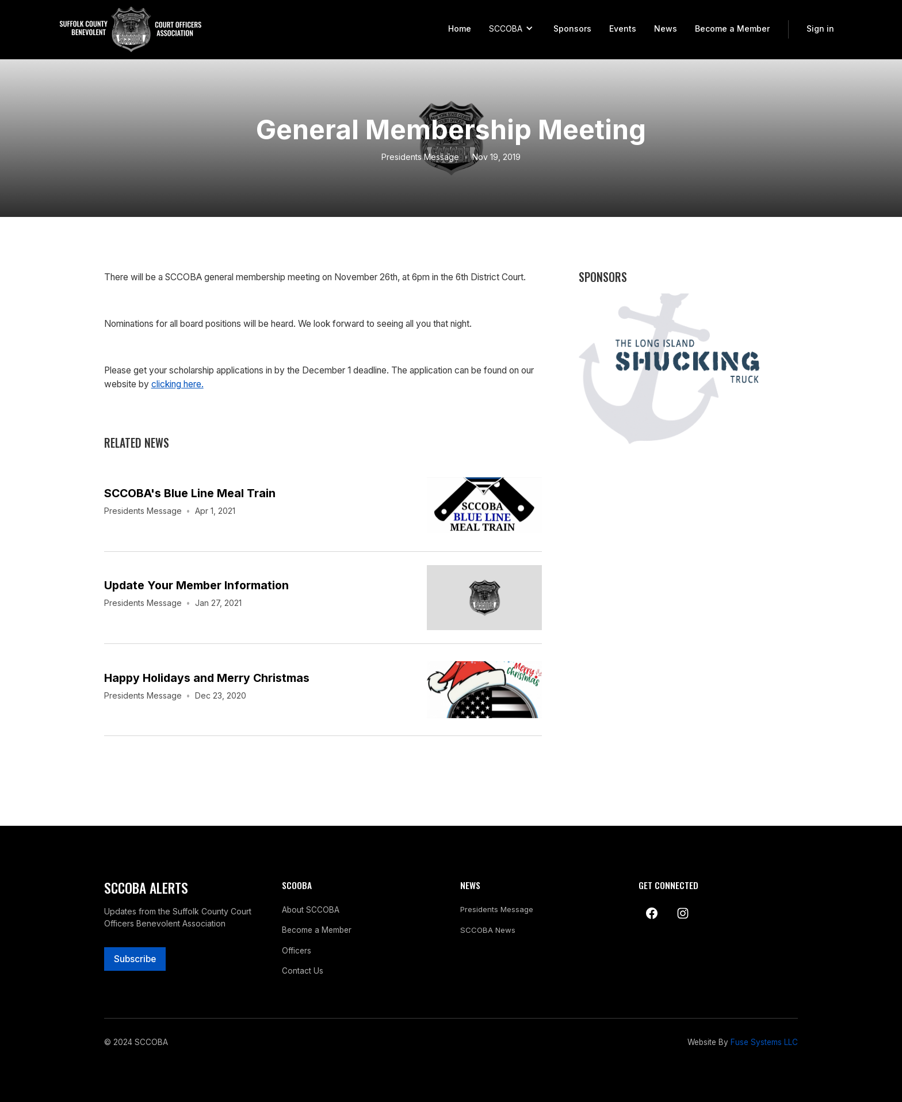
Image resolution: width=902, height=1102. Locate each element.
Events (622, 28)
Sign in (820, 28)
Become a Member (732, 28)
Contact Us (302, 970)
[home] (130, 29)
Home (459, 28)
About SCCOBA (310, 909)
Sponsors (572, 28)
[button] (512, 29)
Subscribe (135, 959)
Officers (296, 950)
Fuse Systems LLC (764, 1042)
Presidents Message (420, 157)
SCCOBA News (487, 930)
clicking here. (177, 384)
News (665, 28)
